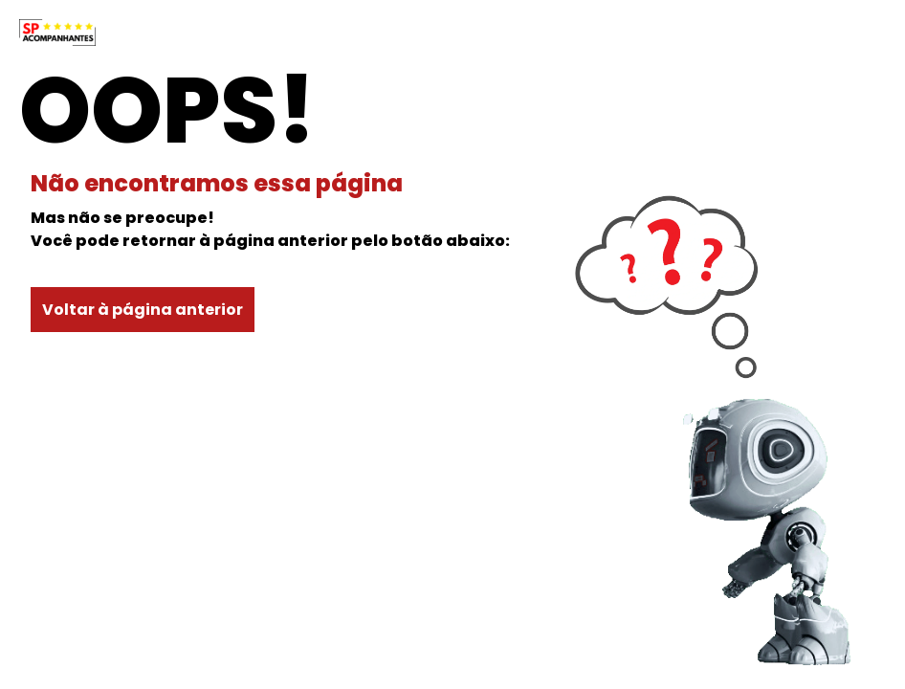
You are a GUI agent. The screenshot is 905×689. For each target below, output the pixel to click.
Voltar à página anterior (142, 310)
